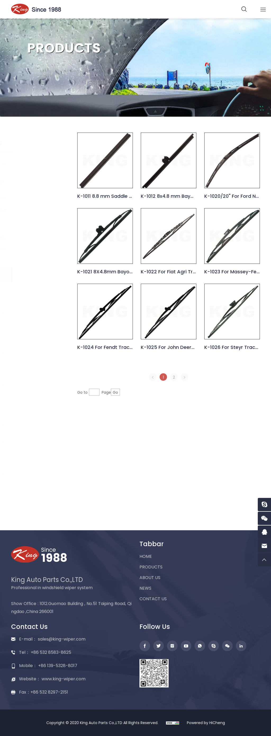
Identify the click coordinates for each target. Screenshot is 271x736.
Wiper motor (31, 369)
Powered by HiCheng (206, 722)
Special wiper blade (42, 249)
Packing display (34, 506)
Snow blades (34, 260)
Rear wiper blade (28, 332)
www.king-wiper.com (63, 679)
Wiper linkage (32, 441)
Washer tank (31, 425)
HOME (145, 556)
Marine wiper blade (41, 238)
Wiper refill (28, 457)
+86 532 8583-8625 (51, 652)
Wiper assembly (35, 474)
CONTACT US (153, 599)
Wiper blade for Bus (42, 210)
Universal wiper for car (40, 184)
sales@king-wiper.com (61, 639)
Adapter (25, 490)
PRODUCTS (150, 567)
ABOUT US (149, 578)
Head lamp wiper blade (39, 291)
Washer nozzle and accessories (35, 405)
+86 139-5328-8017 (57, 666)
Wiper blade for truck (37, 223)
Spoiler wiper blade (41, 198)
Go (118, 404)
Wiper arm (28, 352)
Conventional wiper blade (31, 164)
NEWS (145, 588)
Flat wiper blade (34, 312)
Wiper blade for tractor (37, 274)
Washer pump (32, 385)
